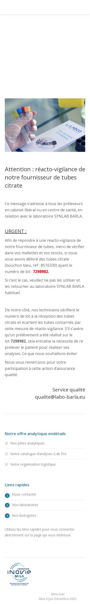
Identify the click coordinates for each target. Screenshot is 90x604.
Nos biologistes (24, 515)
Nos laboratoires (25, 505)
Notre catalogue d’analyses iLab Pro (38, 453)
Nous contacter (24, 494)
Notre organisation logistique (33, 464)
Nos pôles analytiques (27, 443)
